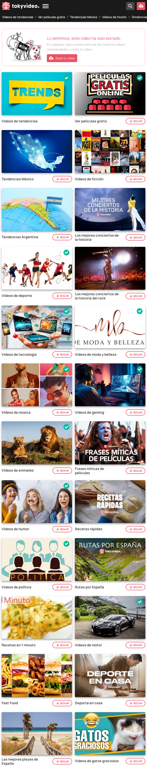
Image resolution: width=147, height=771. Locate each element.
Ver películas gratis (51, 17)
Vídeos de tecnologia (19, 354)
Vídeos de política (16, 587)
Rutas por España (89, 587)
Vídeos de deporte (17, 296)
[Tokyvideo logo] (20, 7)
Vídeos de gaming (89, 412)
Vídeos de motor (88, 645)
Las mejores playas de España (20, 761)
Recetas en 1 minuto (18, 645)
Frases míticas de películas (89, 471)
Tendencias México (83, 17)
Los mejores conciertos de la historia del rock (97, 296)
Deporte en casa (88, 703)
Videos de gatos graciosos (97, 761)
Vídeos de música (16, 412)
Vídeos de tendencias (17, 17)
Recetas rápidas (88, 529)
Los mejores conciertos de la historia (97, 237)
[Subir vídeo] (141, 6)
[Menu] (45, 6)
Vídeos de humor (15, 529)
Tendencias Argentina (20, 237)
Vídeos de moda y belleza (95, 354)
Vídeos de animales (18, 470)
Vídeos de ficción (114, 17)
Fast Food (10, 703)
